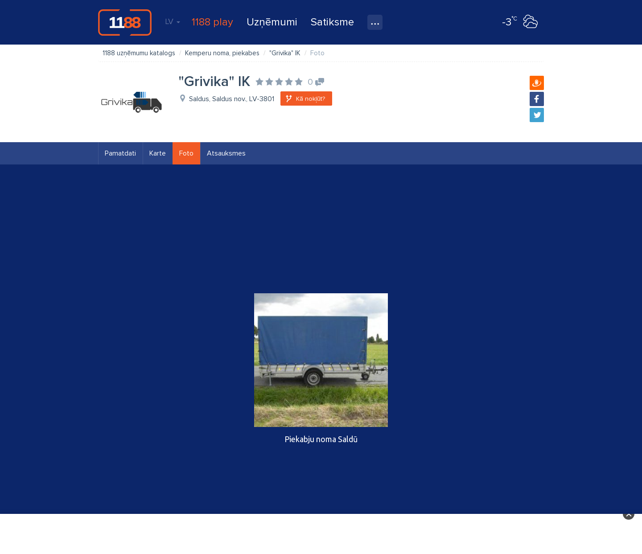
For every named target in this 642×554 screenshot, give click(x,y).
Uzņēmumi (272, 22)
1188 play (212, 22)
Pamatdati (120, 153)
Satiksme (332, 22)
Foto (186, 153)
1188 (125, 22)
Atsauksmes (226, 153)
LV (172, 21)
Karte (157, 153)
